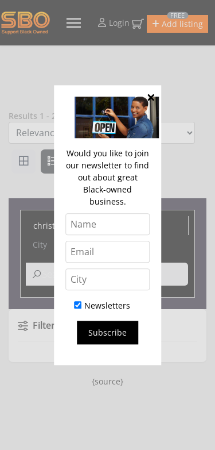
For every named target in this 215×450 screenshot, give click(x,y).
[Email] (107, 252)
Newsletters (102, 305)
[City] (107, 279)
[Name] (107, 224)
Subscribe (107, 332)
